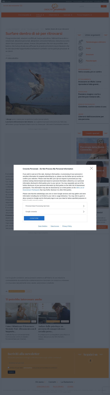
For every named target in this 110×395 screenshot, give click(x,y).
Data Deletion (42, 226)
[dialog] (55, 197)
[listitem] (55, 206)
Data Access (55, 226)
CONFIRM (34, 218)
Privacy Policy (67, 226)
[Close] (92, 169)
